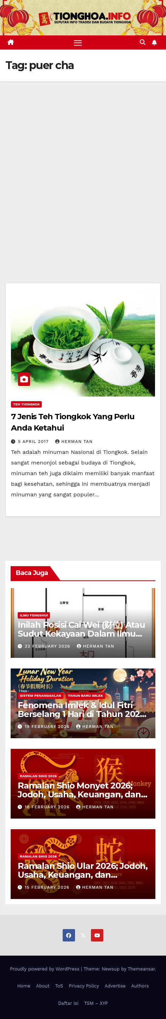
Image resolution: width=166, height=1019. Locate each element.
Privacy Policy (84, 986)
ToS (59, 986)
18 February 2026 (48, 806)
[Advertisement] (83, 168)
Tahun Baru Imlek (85, 696)
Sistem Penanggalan (40, 696)
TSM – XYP (96, 1003)
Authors (140, 986)
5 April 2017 (34, 441)
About (43, 986)
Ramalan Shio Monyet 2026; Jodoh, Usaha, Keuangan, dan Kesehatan (79, 794)
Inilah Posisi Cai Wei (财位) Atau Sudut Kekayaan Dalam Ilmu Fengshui (81, 634)
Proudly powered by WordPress (45, 969)
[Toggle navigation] (78, 42)
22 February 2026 (48, 646)
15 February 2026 (48, 887)
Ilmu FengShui (34, 615)
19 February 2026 (48, 726)
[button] (142, 42)
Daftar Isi (68, 1003)
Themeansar (141, 969)
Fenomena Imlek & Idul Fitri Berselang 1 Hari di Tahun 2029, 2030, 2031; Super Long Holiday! (83, 714)
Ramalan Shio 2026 (38, 776)
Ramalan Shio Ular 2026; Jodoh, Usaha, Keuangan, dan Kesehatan (83, 875)
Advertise (115, 986)
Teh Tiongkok (26, 404)
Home (23, 986)
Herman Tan (74, 441)
